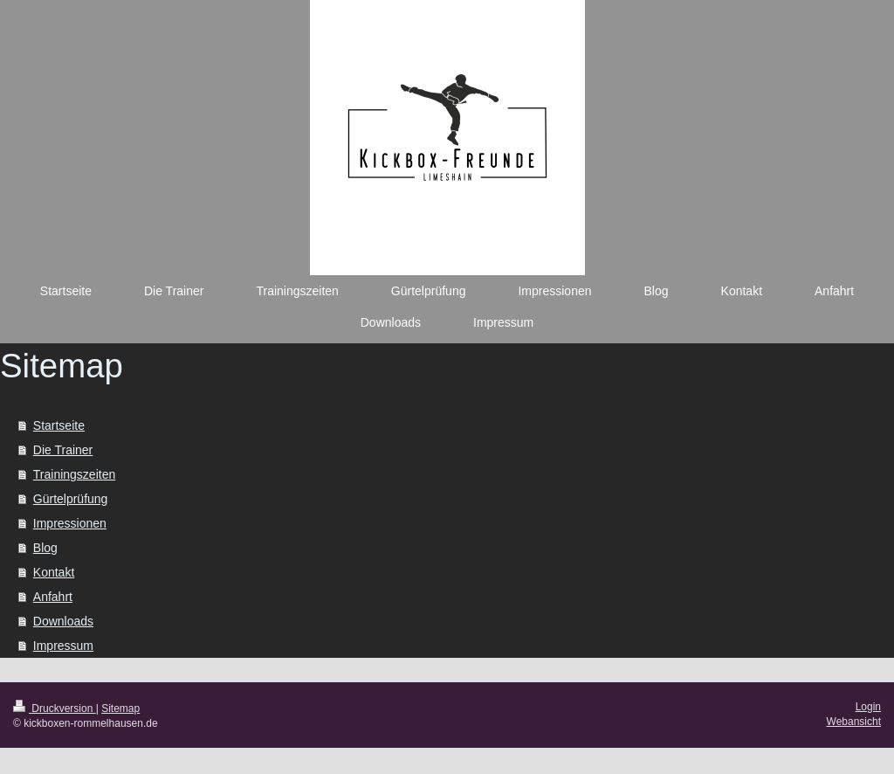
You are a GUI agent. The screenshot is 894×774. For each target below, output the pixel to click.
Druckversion (54, 708)
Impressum (63, 646)
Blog (45, 548)
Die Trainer (63, 450)
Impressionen (70, 523)
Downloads (63, 621)
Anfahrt (52, 597)
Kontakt (53, 572)
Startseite (59, 425)
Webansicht (854, 721)
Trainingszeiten (74, 474)
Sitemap (120, 708)
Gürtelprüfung (70, 499)
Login (868, 707)
